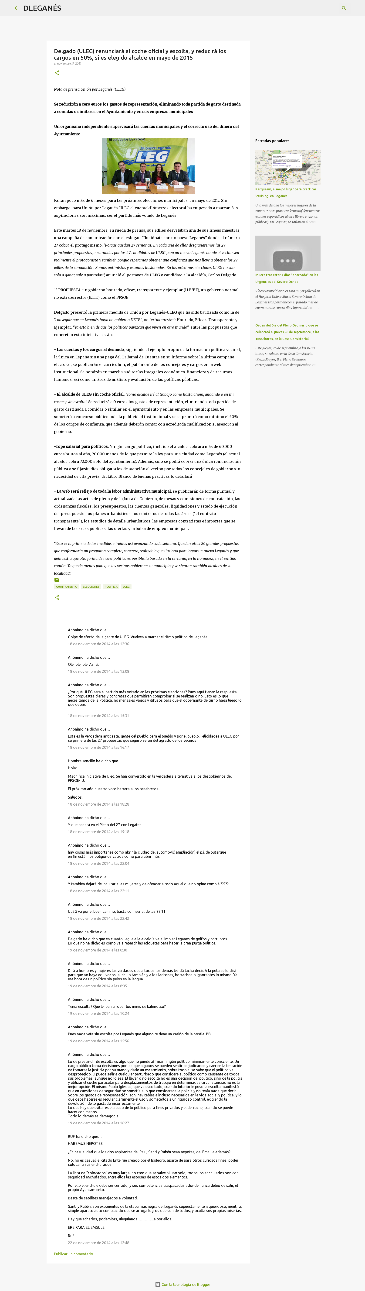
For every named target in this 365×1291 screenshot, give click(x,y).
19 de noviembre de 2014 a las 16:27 (98, 1123)
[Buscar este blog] (326, 8)
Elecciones (91, 586)
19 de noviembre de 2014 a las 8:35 (97, 986)
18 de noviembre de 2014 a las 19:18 (98, 832)
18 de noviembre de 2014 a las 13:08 (98, 671)
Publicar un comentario (73, 1254)
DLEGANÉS (42, 8)
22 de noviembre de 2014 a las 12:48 (98, 1243)
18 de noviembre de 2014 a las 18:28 (98, 804)
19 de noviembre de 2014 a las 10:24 (98, 1013)
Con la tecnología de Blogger (182, 1284)
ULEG (126, 586)
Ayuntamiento (67, 586)
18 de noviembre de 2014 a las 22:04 (98, 863)
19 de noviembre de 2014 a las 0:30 (97, 950)
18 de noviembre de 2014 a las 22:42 (98, 918)
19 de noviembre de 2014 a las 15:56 (98, 1041)
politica (111, 586)
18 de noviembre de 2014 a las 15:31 (98, 716)
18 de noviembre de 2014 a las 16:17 (98, 747)
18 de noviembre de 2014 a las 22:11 (98, 891)
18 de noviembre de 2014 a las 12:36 (98, 644)
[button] (57, 73)
